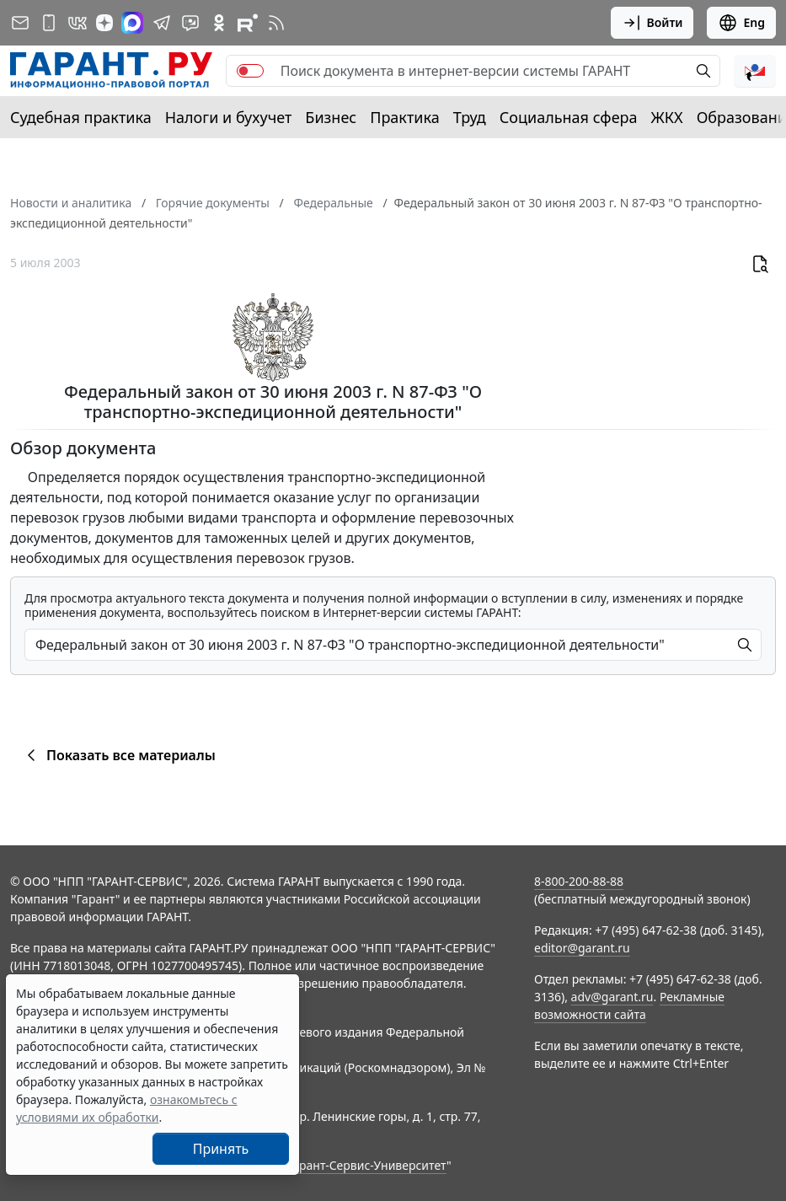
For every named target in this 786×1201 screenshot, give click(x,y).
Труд (469, 117)
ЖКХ (667, 117)
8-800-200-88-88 (578, 881)
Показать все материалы (118, 755)
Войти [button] (652, 23)
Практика (404, 117)
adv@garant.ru (612, 997)
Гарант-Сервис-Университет (366, 1165)
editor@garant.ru (582, 948)
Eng (741, 23)
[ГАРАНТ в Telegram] (162, 23)
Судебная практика (81, 117)
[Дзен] (104, 22)
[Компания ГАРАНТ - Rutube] (248, 23)
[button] (755, 71)
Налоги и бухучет (228, 117)
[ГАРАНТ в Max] (132, 23)
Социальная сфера (569, 117)
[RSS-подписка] (276, 23)
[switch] (250, 71)
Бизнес (330, 117)
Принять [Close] (221, 1148)
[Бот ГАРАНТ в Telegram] (190, 23)
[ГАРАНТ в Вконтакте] (77, 23)
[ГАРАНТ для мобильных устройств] (49, 23)
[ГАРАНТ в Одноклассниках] (219, 23)
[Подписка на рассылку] (20, 23)
